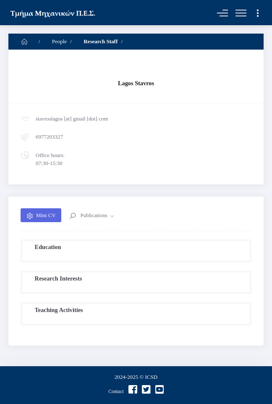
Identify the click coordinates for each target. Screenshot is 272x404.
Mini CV (46, 215)
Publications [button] (94, 215)
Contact (115, 391)
